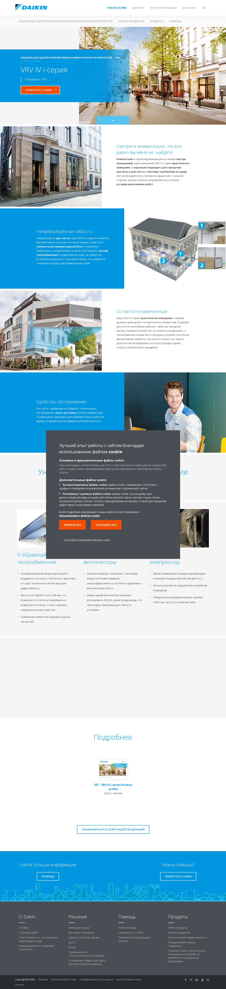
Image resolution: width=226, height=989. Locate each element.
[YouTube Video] (70, 675)
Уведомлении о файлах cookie (79, 515)
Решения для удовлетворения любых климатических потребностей (65, 21)
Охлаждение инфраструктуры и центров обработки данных (87, 962)
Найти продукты (177, 927)
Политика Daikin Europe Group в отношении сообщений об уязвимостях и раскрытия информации (187, 956)
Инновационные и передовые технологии (36, 947)
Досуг (72, 942)
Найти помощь (127, 927)
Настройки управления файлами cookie (87, 539)
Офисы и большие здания (84, 937)
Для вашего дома (79, 927)
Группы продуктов (131, 21)
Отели (72, 947)
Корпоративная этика (128, 979)
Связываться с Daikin (130, 932)
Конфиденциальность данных (96, 979)
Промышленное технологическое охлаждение (86, 953)
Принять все (72, 524)
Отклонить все (106, 524)
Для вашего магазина (81, 932)
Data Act (19, 984)
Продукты (157, 21)
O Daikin (23, 927)
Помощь (175, 21)
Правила (43, 979)
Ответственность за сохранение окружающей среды (38, 939)
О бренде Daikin (28, 932)
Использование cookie (63, 979)
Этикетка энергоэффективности (187, 937)
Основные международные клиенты (134, 939)
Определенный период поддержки (181, 944)
